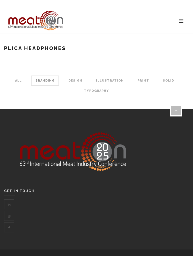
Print (143, 80)
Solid (168, 80)
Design (75, 80)
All (18, 80)
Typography (96, 91)
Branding (45, 80)
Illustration (110, 80)
